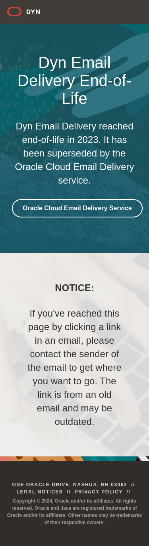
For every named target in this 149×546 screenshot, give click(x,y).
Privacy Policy (99, 492)
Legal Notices (40, 492)
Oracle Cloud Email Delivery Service (77, 208)
